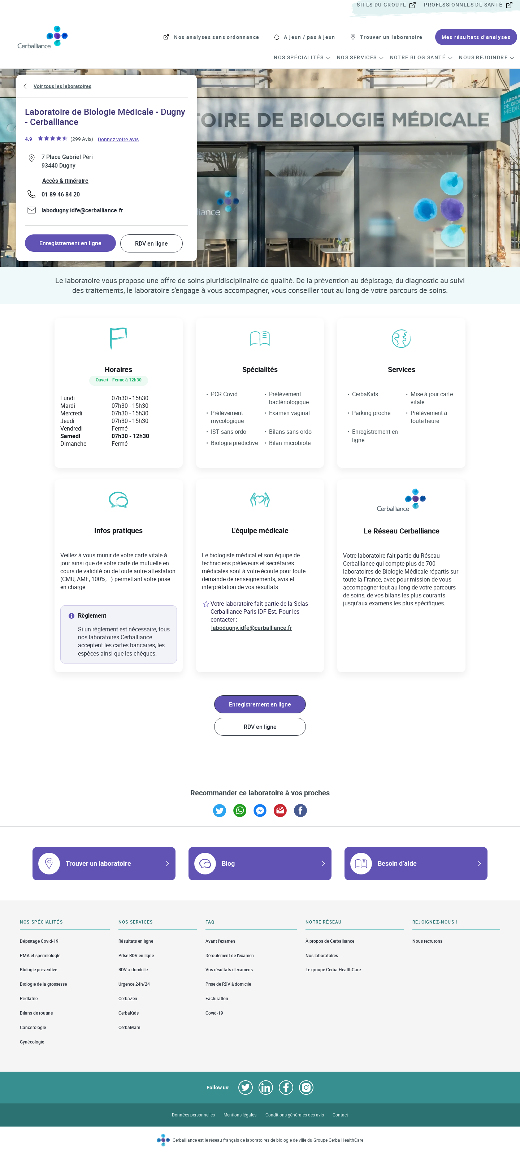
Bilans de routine (36, 1013)
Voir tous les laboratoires (62, 86)
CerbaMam (129, 1027)
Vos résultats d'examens (229, 969)
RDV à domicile (133, 969)
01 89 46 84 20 (61, 194)
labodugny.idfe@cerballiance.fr (82, 210)
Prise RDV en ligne (136, 955)
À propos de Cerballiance (330, 941)
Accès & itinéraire (65, 181)
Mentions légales (240, 1115)
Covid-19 (214, 1013)
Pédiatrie (29, 998)
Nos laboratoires (322, 955)
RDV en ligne (151, 243)
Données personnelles (193, 1115)
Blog (228, 863)
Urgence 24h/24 (134, 984)
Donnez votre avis (118, 139)
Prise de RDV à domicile (228, 984)
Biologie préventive (38, 969)
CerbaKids (128, 1013)
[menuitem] (389, 5)
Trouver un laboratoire (98, 863)
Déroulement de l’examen (229, 955)
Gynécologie (32, 1042)
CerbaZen (127, 998)
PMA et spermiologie (40, 955)
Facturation (216, 998)
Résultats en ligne (135, 941)
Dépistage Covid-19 (39, 941)
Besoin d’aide (397, 863)
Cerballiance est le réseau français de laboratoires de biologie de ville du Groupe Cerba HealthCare (268, 1140)
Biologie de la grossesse (43, 984)
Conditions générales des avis (294, 1115)
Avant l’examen (220, 941)
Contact (340, 1115)
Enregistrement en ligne (70, 243)
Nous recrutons (427, 941)
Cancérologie (33, 1027)
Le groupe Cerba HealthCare (333, 969)
